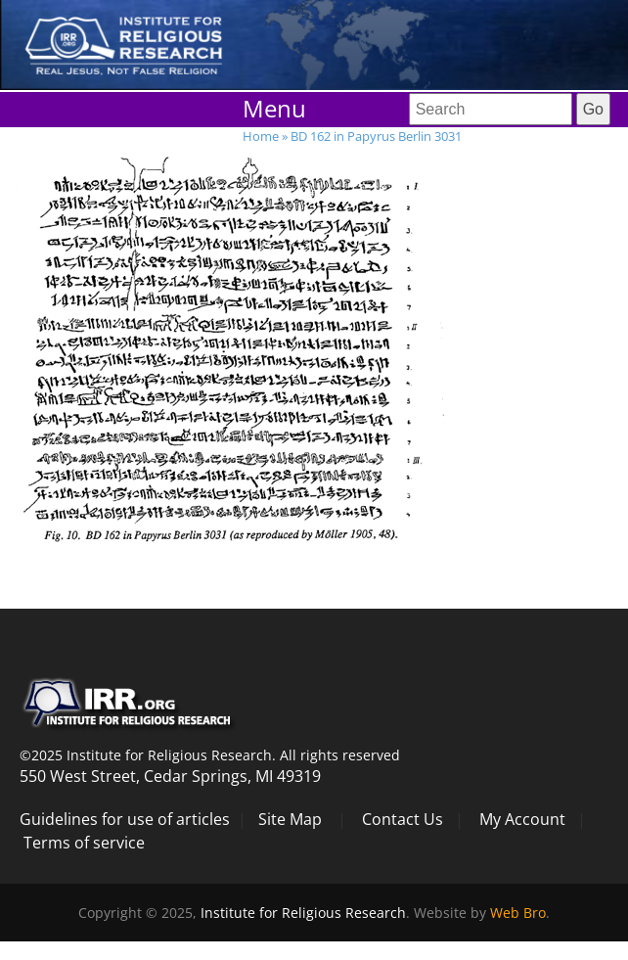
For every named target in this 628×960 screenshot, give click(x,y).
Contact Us (402, 819)
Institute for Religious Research (303, 912)
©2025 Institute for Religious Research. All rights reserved (210, 755)
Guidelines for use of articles (125, 819)
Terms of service (84, 842)
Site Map (290, 819)
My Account (522, 819)
